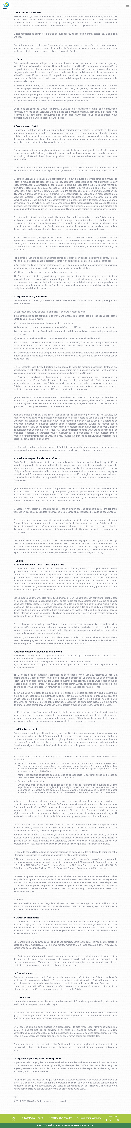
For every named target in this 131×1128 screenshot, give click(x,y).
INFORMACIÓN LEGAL (32, 1118)
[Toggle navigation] (127, 5)
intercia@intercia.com (96, 868)
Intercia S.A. (87, 1125)
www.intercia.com (30, 813)
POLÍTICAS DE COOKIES (61, 1118)
